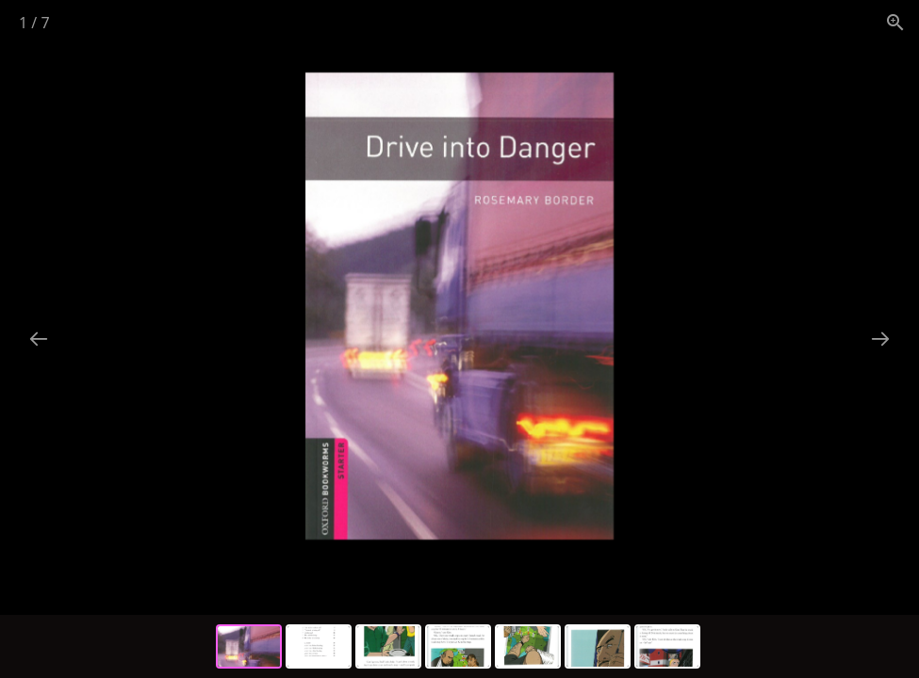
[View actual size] (895, 22)
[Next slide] (880, 338)
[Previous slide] (38, 338)
